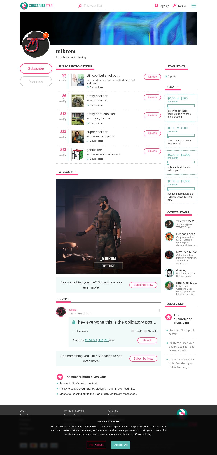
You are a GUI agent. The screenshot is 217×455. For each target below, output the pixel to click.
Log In (23, 410)
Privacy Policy (159, 426)
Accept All (121, 445)
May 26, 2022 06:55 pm (80, 313)
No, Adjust (96, 445)
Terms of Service (74, 410)
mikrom (72, 309)
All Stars (113, 410)
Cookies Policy (143, 434)
